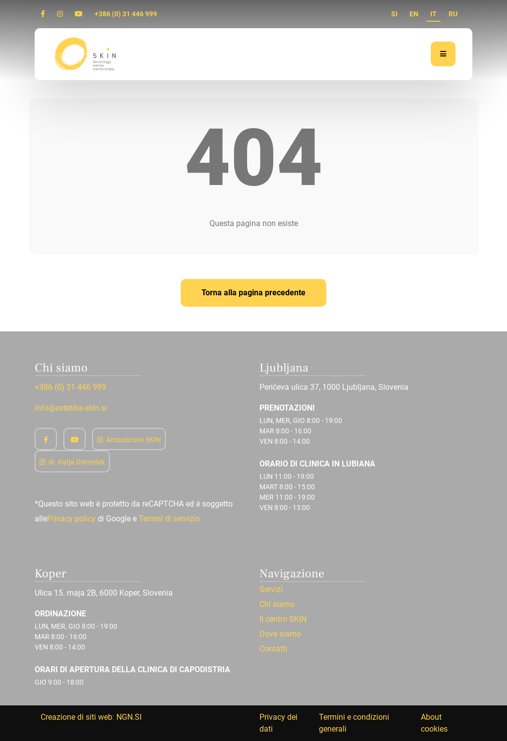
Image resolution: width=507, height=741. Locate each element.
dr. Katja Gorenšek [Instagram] (72, 462)
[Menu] (443, 54)
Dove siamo (280, 634)
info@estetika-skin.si (71, 408)
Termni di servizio (169, 518)
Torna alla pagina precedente (253, 292)
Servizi (271, 590)
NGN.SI (129, 717)
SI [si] (394, 14)
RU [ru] (453, 14)
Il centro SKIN (282, 619)
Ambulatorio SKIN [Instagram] (129, 440)
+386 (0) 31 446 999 (126, 14)
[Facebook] (43, 14)
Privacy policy (71, 518)
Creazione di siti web (76, 717)
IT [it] (433, 14)
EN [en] (413, 14)
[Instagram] (60, 14)
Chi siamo (277, 604)
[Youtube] (79, 14)
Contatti (273, 649)
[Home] (86, 53)
